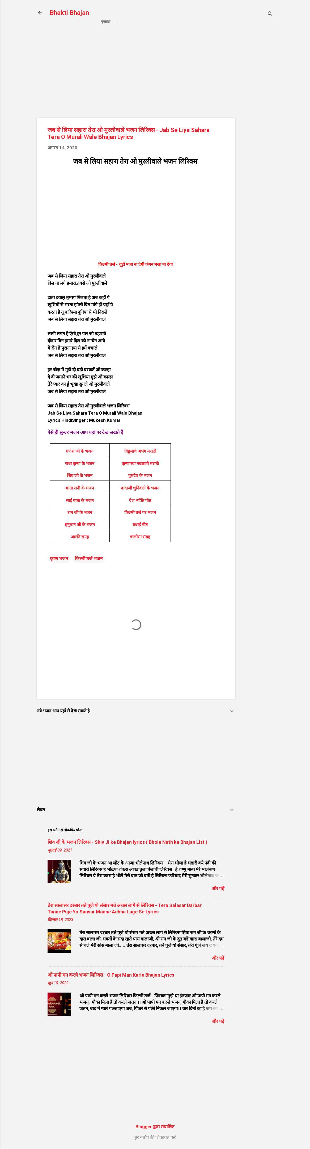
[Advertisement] (256, 118)
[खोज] (270, 14)
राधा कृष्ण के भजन (79, 463)
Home (107, 21)
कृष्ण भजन (59, 558)
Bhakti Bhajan (69, 12)
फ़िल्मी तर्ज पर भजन (140, 512)
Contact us (178, 21)
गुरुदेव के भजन (140, 475)
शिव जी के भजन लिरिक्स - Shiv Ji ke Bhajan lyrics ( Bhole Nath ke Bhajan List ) (127, 842)
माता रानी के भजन (80, 488)
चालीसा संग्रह (140, 537)
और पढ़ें (218, 888)
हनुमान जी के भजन (80, 524)
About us (211, 21)
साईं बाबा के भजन (80, 500)
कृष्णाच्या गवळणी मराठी (140, 463)
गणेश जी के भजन (80, 451)
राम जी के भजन (79, 512)
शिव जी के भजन (79, 475)
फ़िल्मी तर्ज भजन (89, 558)
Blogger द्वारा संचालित (155, 1126)
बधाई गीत (140, 524)
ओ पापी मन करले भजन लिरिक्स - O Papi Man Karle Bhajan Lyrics (111, 975)
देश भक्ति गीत (140, 500)
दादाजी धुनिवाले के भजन (140, 488)
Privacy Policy (138, 21)
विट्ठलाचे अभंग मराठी (140, 451)
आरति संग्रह (80, 537)
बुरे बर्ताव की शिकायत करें (155, 1137)
